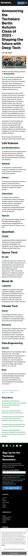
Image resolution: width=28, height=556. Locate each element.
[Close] (26, 530)
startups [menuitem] (4, 515)
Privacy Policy (6, 480)
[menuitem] (26, 3)
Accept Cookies (14, 553)
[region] (14, 542)
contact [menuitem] (4, 507)
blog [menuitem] (3, 499)
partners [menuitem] (4, 521)
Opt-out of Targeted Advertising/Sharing (14, 549)
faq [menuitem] (3, 505)
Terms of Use (18, 479)
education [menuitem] (4, 498)
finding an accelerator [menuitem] (7, 517)
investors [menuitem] (4, 522)
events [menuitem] (3, 504)
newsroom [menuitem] (4, 500)
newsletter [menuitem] (4, 502)
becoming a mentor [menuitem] (6, 519)
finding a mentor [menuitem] (5, 518)
